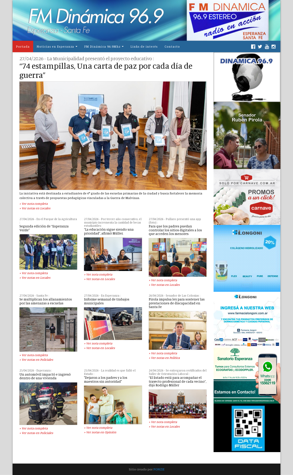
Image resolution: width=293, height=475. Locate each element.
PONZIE (158, 469)
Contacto (172, 46)
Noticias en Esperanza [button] (55, 46)
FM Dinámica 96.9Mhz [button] (102, 46)
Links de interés (144, 46)
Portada (23, 46)
